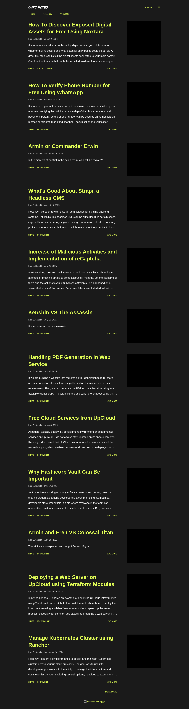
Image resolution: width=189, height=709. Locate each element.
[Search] (148, 7)
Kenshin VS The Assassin (60, 312)
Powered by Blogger (94, 701)
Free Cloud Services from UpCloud (71, 418)
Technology (45, 14)
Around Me (62, 14)
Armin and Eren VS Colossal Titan (70, 532)
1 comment (42, 682)
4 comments (43, 129)
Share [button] (31, 68)
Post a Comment (45, 68)
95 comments (43, 621)
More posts (111, 692)
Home (30, 14)
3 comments (43, 167)
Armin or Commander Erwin (63, 146)
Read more (111, 68)
